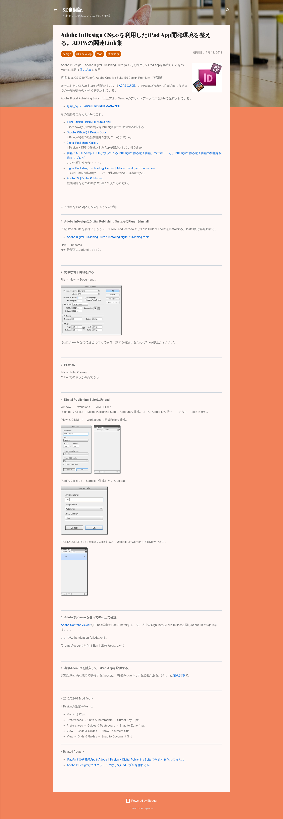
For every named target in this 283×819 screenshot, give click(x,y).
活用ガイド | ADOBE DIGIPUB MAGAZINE (93, 106)
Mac (99, 54)
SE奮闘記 (72, 9)
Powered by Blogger (141, 800)
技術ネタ (114, 54)
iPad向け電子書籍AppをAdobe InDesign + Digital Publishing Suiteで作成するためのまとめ (125, 759)
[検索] (227, 11)
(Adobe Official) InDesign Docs (87, 132)
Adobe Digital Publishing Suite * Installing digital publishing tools (108, 237)
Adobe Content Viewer (75, 625)
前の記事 (85, 70)
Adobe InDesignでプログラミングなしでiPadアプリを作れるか (108, 765)
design (67, 54)
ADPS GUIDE (127, 85)
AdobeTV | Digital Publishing (85, 178)
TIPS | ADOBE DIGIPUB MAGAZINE (89, 122)
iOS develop (84, 54)
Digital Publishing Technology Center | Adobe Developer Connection (111, 168)
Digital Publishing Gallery (82, 143)
